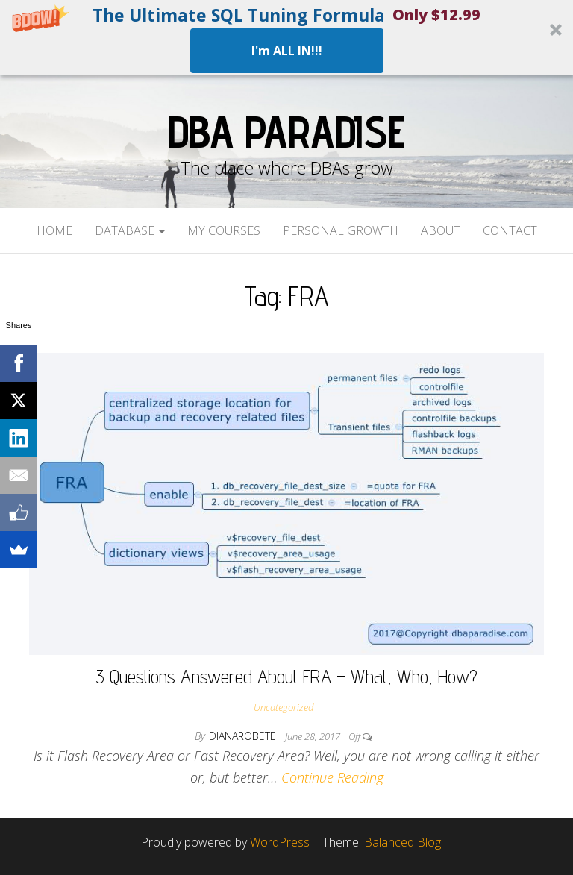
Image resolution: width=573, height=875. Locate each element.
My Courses (223, 230)
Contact (510, 230)
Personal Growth (340, 230)
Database (130, 230)
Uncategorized (283, 707)
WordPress (280, 842)
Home (54, 230)
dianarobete (244, 736)
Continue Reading (332, 777)
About (440, 230)
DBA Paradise (286, 131)
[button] (286, 37)
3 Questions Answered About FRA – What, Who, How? (287, 676)
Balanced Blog (402, 842)
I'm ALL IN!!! (286, 51)
